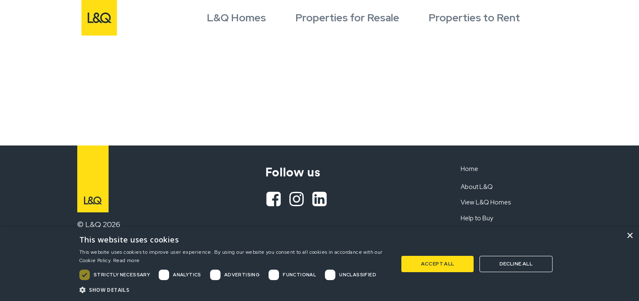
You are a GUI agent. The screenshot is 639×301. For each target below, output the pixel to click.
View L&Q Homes (486, 202)
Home (469, 169)
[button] (234, 290)
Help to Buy (477, 218)
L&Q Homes (236, 18)
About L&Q (477, 187)
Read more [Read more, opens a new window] (126, 260)
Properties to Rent (474, 18)
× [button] (629, 236)
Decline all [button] (516, 263)
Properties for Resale (347, 18)
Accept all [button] (437, 263)
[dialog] (319, 264)
